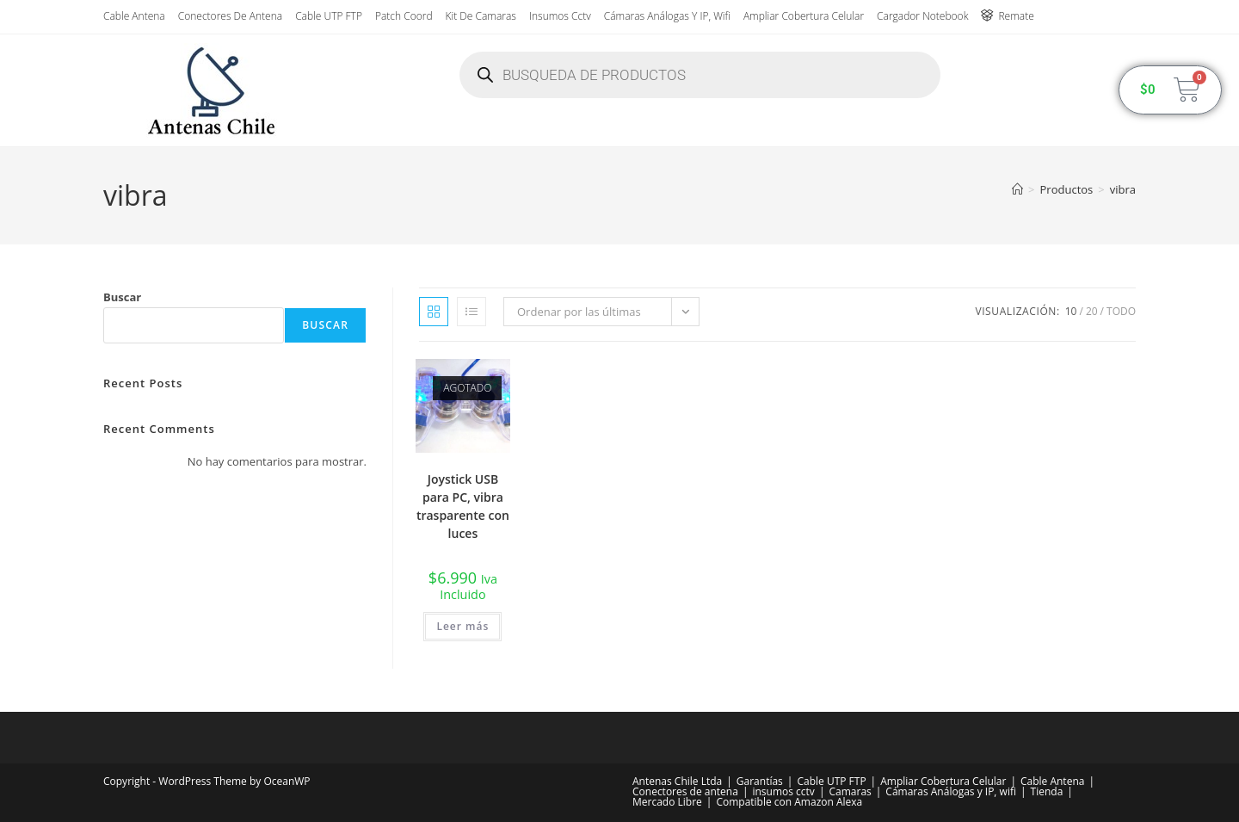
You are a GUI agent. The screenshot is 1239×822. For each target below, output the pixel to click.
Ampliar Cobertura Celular (803, 16)
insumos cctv (560, 16)
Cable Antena (134, 16)
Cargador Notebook (922, 16)
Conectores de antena (230, 16)
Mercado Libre (667, 801)
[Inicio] (1017, 189)
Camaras (850, 791)
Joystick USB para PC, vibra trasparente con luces (462, 506)
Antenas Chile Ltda (677, 781)
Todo (1121, 311)
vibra (1123, 189)
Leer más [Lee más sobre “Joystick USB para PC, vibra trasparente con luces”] (462, 626)
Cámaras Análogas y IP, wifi (667, 16)
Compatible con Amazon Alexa (789, 801)
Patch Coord (404, 16)
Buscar (122, 297)
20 (1092, 311)
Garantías (760, 781)
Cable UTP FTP (328, 16)
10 (1071, 311)
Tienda (1047, 791)
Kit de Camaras (481, 16)
